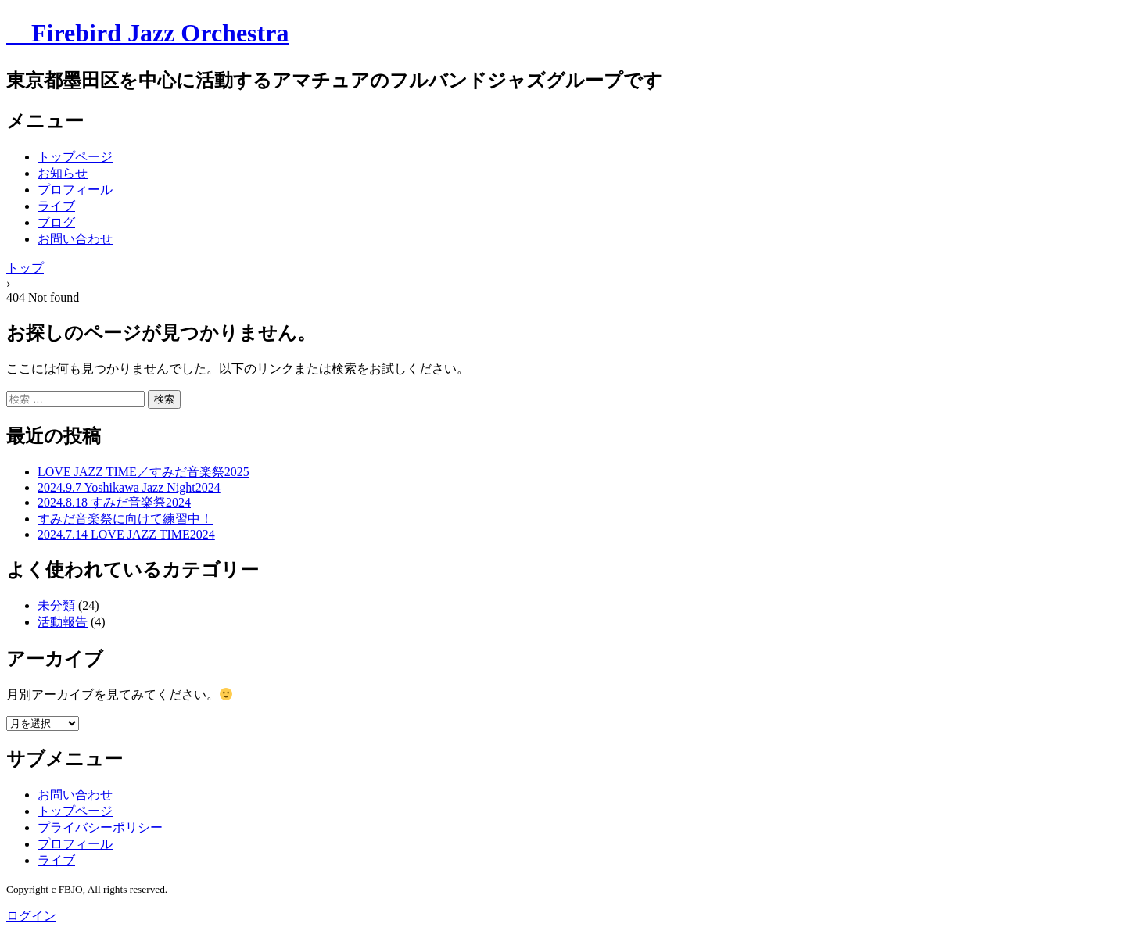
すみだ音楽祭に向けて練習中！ (125, 518)
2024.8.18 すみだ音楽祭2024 (114, 502)
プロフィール (75, 189)
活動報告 (63, 621)
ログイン (31, 915)
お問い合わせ (75, 238)
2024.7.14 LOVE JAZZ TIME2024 (126, 534)
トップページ (75, 156)
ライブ (56, 206)
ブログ (56, 222)
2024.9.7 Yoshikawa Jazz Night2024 (129, 487)
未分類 (56, 605)
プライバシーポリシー (100, 827)
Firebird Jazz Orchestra (147, 33)
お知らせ (63, 173)
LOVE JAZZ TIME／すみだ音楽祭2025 (143, 471)
